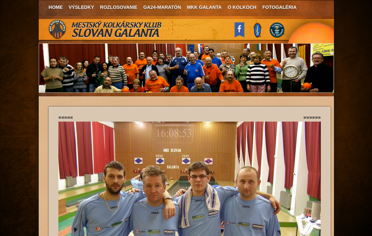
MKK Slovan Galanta (105, 29)
